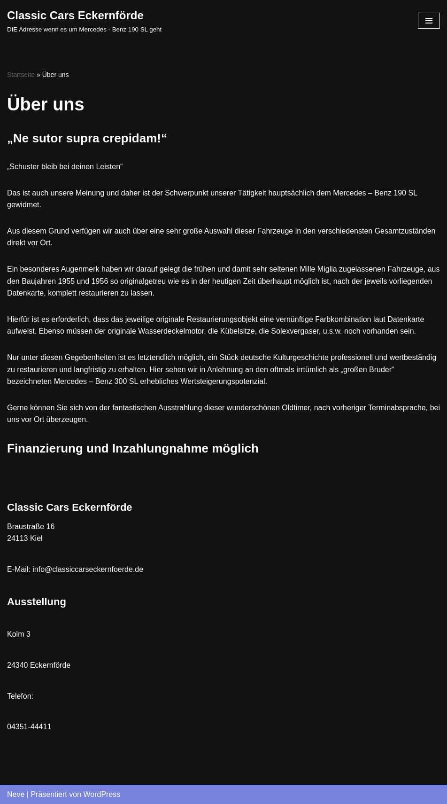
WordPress (101, 794)
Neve (15, 794)
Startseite (21, 74)
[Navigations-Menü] (429, 21)
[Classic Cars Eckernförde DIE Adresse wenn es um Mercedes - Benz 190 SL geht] (84, 21)
